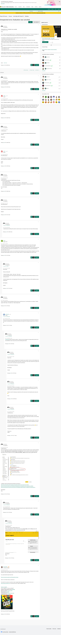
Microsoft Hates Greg (10, 593)
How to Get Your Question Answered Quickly (49, 49)
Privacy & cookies (48, 628)
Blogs (32, 6)
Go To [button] (59, 9)
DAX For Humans (8, 594)
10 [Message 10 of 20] (10, 398)
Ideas (24, 6)
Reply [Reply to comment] (37, 144)
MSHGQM (7, 591)
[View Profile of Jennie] (4, 240)
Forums (16, 6)
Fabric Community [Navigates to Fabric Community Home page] (10, 6)
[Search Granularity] (33, 11)
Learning (36, 6)
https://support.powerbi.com (5, 583)
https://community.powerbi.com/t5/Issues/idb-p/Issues (9, 577)
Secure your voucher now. (41, 12)
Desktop (27, 16)
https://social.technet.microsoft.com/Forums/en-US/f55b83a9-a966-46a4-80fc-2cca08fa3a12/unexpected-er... (18, 487)
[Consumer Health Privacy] (12, 632)
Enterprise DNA (9, 590)
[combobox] (48, 11)
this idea (13, 589)
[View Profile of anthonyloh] (7, 314)
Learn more (3, 3)
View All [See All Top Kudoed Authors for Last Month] (43, 90)
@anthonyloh (7, 339)
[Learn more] (45, 42)
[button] (30, 22)
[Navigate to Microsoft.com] (2, 6)
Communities (28, 6)
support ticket (19, 530)
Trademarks (59, 628)
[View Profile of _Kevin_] (4, 95)
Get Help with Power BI (18, 16)
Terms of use (54, 628)
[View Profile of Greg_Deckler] (5, 566)
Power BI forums (3, 16)
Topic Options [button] (36, 22)
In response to (6, 225)
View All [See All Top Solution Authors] (43, 70)
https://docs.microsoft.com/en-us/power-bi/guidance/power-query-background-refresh (15, 484)
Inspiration (19, 6)
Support (40, 6)
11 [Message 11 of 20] (10, 435)
